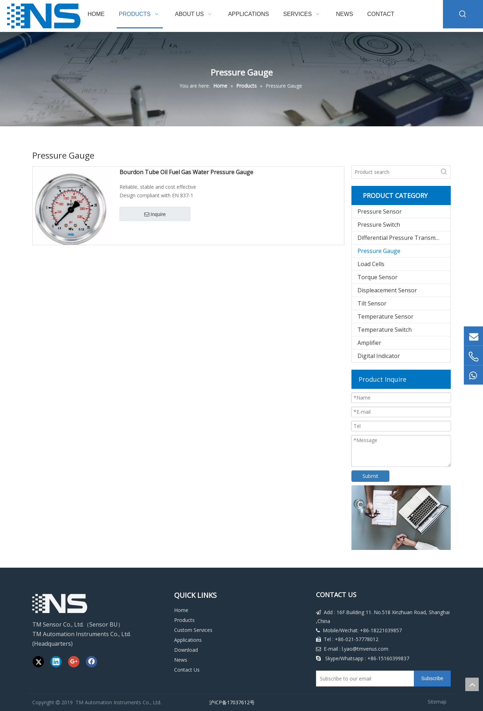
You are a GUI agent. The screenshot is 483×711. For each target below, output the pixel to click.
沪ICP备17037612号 (230, 702)
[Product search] (395, 172)
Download (186, 649)
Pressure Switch (378, 224)
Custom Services (193, 630)
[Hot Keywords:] (462, 14)
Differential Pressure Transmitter (402, 238)
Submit (370, 476)
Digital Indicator (378, 356)
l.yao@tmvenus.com (365, 648)
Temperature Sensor (385, 316)
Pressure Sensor (379, 211)
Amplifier (369, 343)
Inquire (155, 214)
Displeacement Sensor (387, 290)
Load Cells (370, 264)
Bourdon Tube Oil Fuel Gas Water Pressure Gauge (186, 172)
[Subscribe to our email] (363, 678)
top (472, 684)
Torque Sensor (377, 277)
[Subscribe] (432, 679)
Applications (188, 639)
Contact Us (187, 669)
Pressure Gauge (378, 251)
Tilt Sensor (372, 303)
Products (184, 620)
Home (181, 610)
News (180, 659)
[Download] (401, 517)
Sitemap (437, 701)
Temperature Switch (384, 330)
